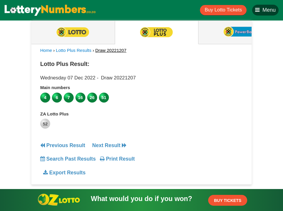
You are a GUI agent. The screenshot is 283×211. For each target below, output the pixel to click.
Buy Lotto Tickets (223, 10)
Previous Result (62, 145)
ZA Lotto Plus (54, 113)
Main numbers (55, 87)
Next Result (109, 145)
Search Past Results (68, 159)
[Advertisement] (195, 95)
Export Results (64, 173)
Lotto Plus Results (73, 50)
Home (46, 50)
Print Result (117, 159)
